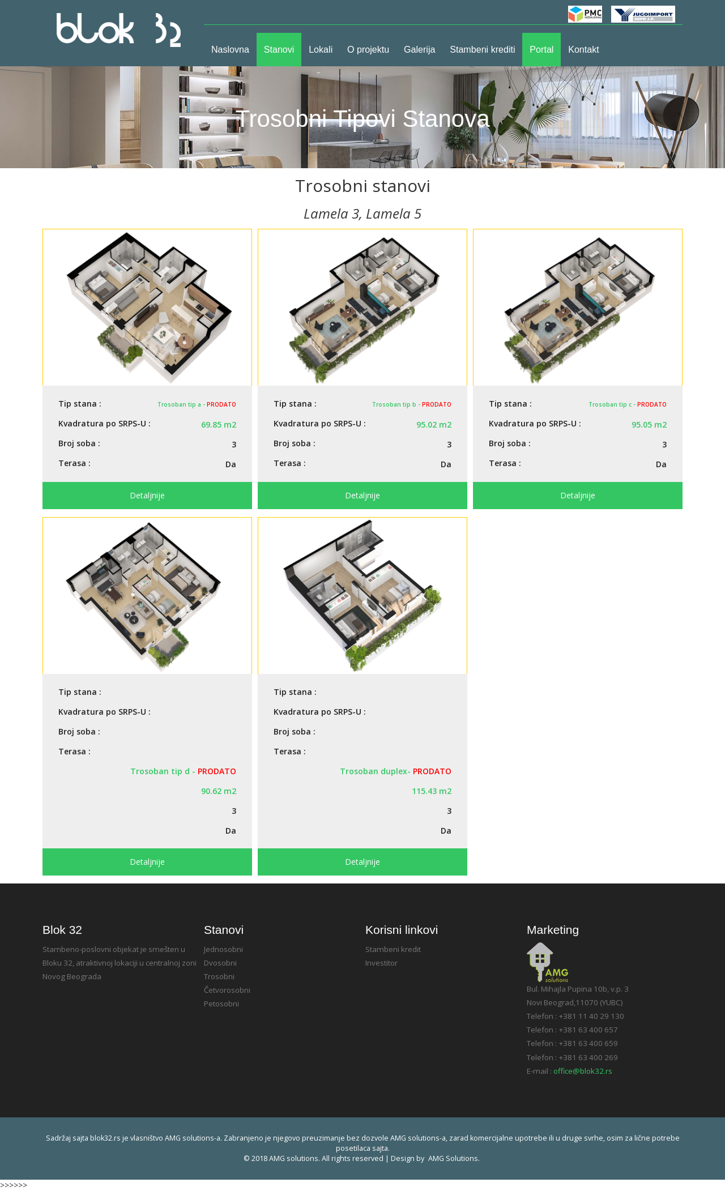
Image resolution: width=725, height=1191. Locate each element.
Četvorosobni (227, 990)
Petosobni (221, 1003)
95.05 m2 (649, 424)
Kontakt (583, 49)
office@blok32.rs (582, 1071)
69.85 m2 (218, 424)
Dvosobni (220, 963)
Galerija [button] (419, 49)
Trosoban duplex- (395, 771)
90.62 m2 (218, 791)
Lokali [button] (320, 49)
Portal (541, 49)
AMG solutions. (454, 1158)
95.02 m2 (433, 424)
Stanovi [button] (279, 49)
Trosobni (219, 976)
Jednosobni (223, 949)
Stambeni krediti (482, 49)
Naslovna (234, 48)
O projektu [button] (368, 49)
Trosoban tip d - (183, 771)
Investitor (381, 963)
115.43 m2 (431, 791)
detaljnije (147, 495)
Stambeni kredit (393, 949)
